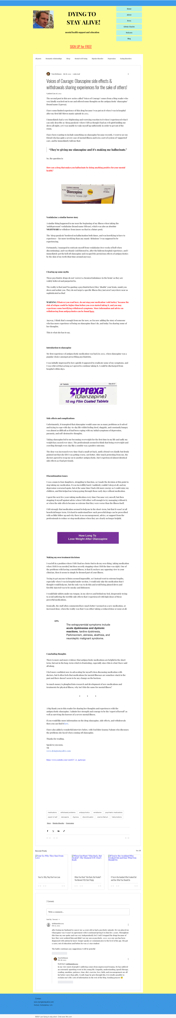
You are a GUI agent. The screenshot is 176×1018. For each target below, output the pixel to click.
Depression (112, 58)
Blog (129, 39)
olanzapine (65, 817)
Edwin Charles (129, 27)
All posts (38, 58)
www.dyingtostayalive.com (44, 1002)
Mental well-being (81, 58)
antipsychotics (84, 812)
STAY (74, 22)
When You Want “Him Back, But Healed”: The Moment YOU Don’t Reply (88, 878)
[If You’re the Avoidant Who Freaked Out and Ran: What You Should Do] (124, 864)
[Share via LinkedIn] (58, 831)
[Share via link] (64, 831)
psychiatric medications (113, 812)
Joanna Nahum (102, 817)
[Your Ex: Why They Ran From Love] (51, 864)
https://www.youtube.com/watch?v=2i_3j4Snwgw (66, 760)
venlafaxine (97, 812)
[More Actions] (128, 924)
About (129, 15)
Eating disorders (126, 58)
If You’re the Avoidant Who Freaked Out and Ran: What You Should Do (123, 878)
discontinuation (87, 817)
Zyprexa (76, 817)
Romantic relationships (54, 58)
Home (129, 9)
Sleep (68, 58)
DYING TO (81, 14)
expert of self (52, 817)
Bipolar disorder (97, 58)
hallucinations (117, 817)
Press (129, 21)
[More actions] (128, 74)
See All (138, 850)
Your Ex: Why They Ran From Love (49, 877)
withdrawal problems (67, 812)
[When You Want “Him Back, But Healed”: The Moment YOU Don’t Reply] (88, 864)
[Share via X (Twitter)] (53, 831)
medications (52, 812)
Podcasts (129, 33)
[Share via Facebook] (47, 831)
